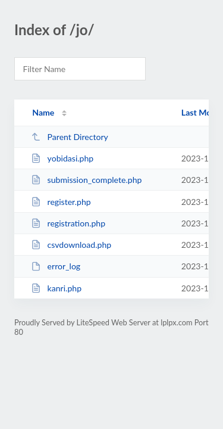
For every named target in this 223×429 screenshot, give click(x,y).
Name (43, 112)
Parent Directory (69, 137)
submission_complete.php (86, 180)
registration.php (68, 223)
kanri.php (56, 288)
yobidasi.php (62, 158)
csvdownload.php (71, 245)
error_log (55, 266)
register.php (60, 202)
